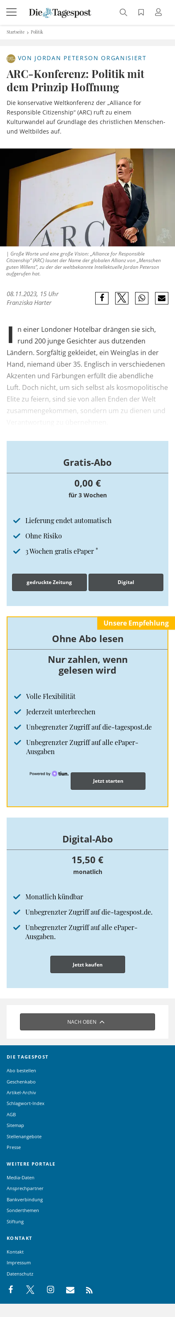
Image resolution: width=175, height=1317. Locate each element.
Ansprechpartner (25, 1188)
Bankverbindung (25, 1199)
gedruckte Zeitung (49, 582)
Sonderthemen (23, 1210)
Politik (37, 32)
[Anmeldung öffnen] (159, 13)
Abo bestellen (21, 1070)
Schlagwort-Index (25, 1103)
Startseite (16, 32)
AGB (11, 1114)
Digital (126, 582)
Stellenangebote (24, 1136)
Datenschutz (20, 1274)
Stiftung (15, 1221)
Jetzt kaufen (88, 964)
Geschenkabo (21, 1081)
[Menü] (12, 12)
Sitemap (15, 1125)
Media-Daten (21, 1177)
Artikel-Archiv (21, 1092)
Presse (14, 1147)
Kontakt (15, 1252)
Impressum (19, 1262)
